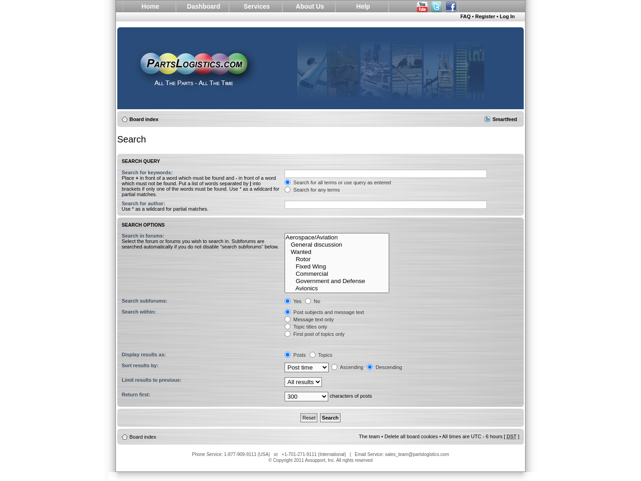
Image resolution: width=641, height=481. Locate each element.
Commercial (336, 274)
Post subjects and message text (324, 312)
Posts (295, 355)
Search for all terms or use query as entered (338, 182)
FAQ (466, 16)
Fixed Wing (336, 266)
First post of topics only (315, 334)
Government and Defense (336, 281)
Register (485, 16)
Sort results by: (140, 365)
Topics (321, 355)
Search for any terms (312, 189)
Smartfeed (504, 119)
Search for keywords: (147, 172)
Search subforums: (144, 301)
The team (369, 436)
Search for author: (143, 203)
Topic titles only (306, 326)
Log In (507, 16)
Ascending (347, 367)
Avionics (336, 288)
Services (257, 6)
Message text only (309, 319)
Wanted (336, 252)
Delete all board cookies (411, 436)
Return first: (136, 394)
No (312, 301)
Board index (144, 119)
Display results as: (144, 354)
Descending (384, 367)
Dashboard (203, 6)
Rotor (336, 259)
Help (363, 6)
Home (150, 6)
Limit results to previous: (151, 380)
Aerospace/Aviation (336, 237)
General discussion (336, 244)
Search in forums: (143, 235)
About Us (310, 6)
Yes (293, 301)
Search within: (139, 311)
